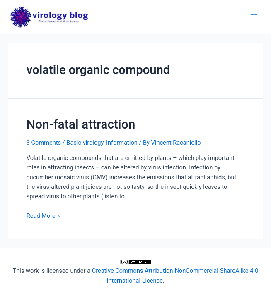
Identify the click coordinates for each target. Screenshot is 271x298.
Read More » (43, 215)
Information (122, 142)
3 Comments (44, 142)
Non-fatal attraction (81, 124)
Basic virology (84, 142)
